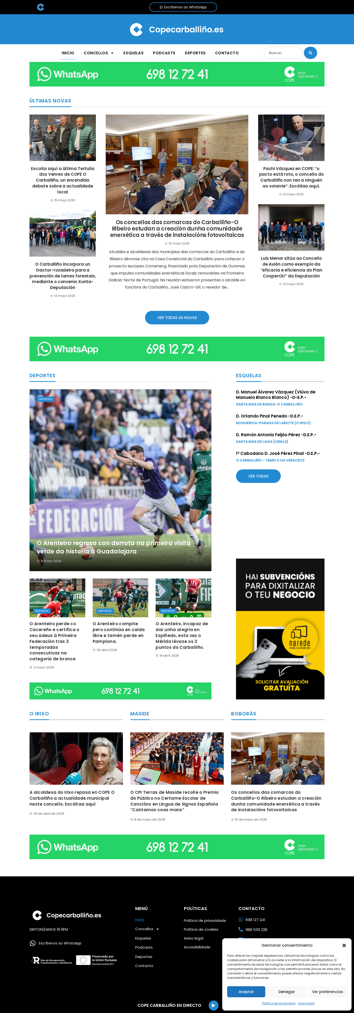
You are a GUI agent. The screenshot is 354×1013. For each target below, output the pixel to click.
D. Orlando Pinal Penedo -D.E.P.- (269, 416)
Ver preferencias (327, 991)
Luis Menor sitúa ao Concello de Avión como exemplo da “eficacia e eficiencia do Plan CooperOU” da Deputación (291, 267)
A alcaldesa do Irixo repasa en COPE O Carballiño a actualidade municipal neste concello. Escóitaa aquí (72, 798)
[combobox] (283, 53)
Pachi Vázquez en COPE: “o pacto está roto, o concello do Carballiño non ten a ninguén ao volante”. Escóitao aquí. (291, 177)
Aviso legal (306, 1003)
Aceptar (246, 991)
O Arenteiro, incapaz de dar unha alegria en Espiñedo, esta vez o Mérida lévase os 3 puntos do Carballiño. (182, 635)
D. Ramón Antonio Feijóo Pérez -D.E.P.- (276, 435)
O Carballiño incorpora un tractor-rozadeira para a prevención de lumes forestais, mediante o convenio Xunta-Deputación (63, 275)
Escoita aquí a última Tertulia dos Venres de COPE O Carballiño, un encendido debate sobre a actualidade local (62, 180)
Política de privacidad (278, 1003)
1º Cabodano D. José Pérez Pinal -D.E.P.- (278, 453)
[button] (344, 945)
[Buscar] (310, 53)
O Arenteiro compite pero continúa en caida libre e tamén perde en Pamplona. (119, 632)
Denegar (287, 991)
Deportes (45, 399)
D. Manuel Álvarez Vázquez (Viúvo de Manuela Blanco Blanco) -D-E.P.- (275, 394)
